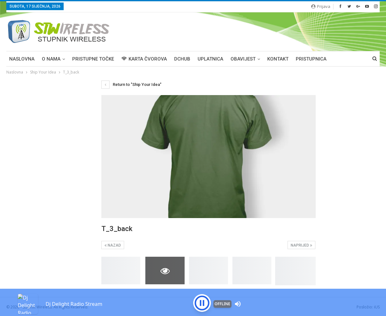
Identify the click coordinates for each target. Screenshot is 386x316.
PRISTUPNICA (311, 59)
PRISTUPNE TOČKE (93, 59)
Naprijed (301, 245)
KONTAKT (277, 59)
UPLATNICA (210, 59)
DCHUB (182, 59)
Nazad (112, 245)
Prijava (320, 6)
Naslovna (22, 59)
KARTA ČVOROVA (144, 59)
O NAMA (51, 59)
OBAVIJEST (243, 59)
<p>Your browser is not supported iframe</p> (193, 292)
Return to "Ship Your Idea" (131, 84)
